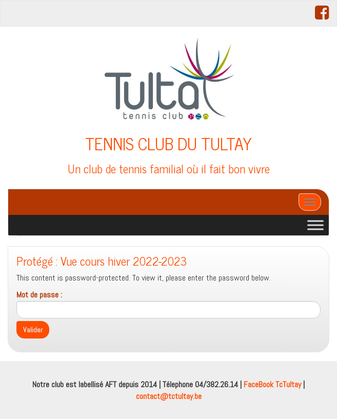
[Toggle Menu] (315, 225)
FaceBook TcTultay (272, 384)
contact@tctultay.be (169, 396)
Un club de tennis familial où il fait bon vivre (169, 168)
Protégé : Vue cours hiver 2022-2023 (101, 260)
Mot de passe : (168, 303)
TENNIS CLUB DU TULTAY (168, 143)
